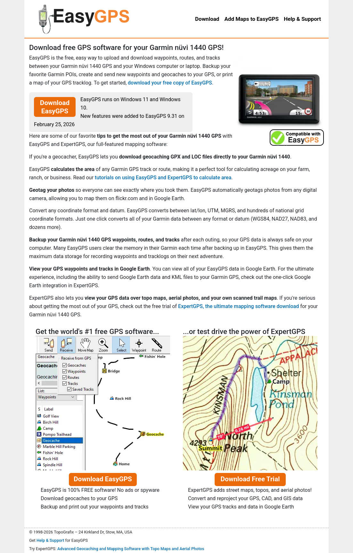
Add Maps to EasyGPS (251, 19)
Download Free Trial (250, 479)
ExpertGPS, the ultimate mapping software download (238, 306)
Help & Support (50, 540)
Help (302, 19)
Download (207, 19)
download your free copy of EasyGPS (170, 83)
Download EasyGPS (55, 107)
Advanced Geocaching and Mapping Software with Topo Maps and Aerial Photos (130, 548)
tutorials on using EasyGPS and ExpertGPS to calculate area (163, 178)
